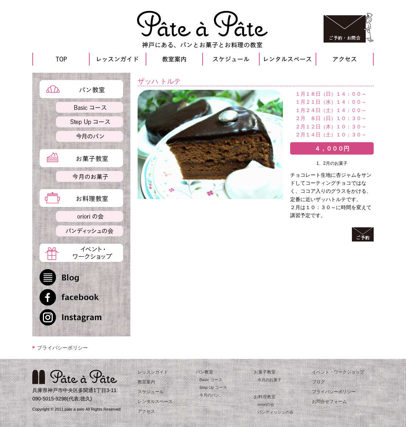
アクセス (146, 411)
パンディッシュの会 (275, 412)
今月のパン (209, 395)
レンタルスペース (155, 401)
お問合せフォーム (329, 401)
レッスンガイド (153, 372)
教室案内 (146, 381)
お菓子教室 (265, 372)
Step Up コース (213, 387)
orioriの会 (265, 404)
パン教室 (204, 372)
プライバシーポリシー (62, 348)
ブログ (318, 381)
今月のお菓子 (269, 380)
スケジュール (151, 391)
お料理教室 (265, 396)
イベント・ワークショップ (338, 372)
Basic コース (210, 380)
